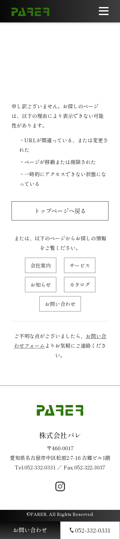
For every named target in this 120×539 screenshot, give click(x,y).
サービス (79, 265)
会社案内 (40, 265)
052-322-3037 (89, 467)
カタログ (79, 284)
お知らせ (40, 284)
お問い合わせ (60, 304)
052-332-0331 (40, 467)
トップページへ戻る (60, 210)
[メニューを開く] (103, 11)
